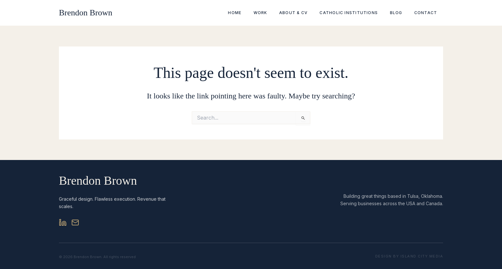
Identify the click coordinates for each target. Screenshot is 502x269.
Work (280, 12)
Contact (427, 12)
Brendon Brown (85, 12)
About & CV (308, 12)
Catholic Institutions (359, 12)
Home (258, 12)
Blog (402, 12)
